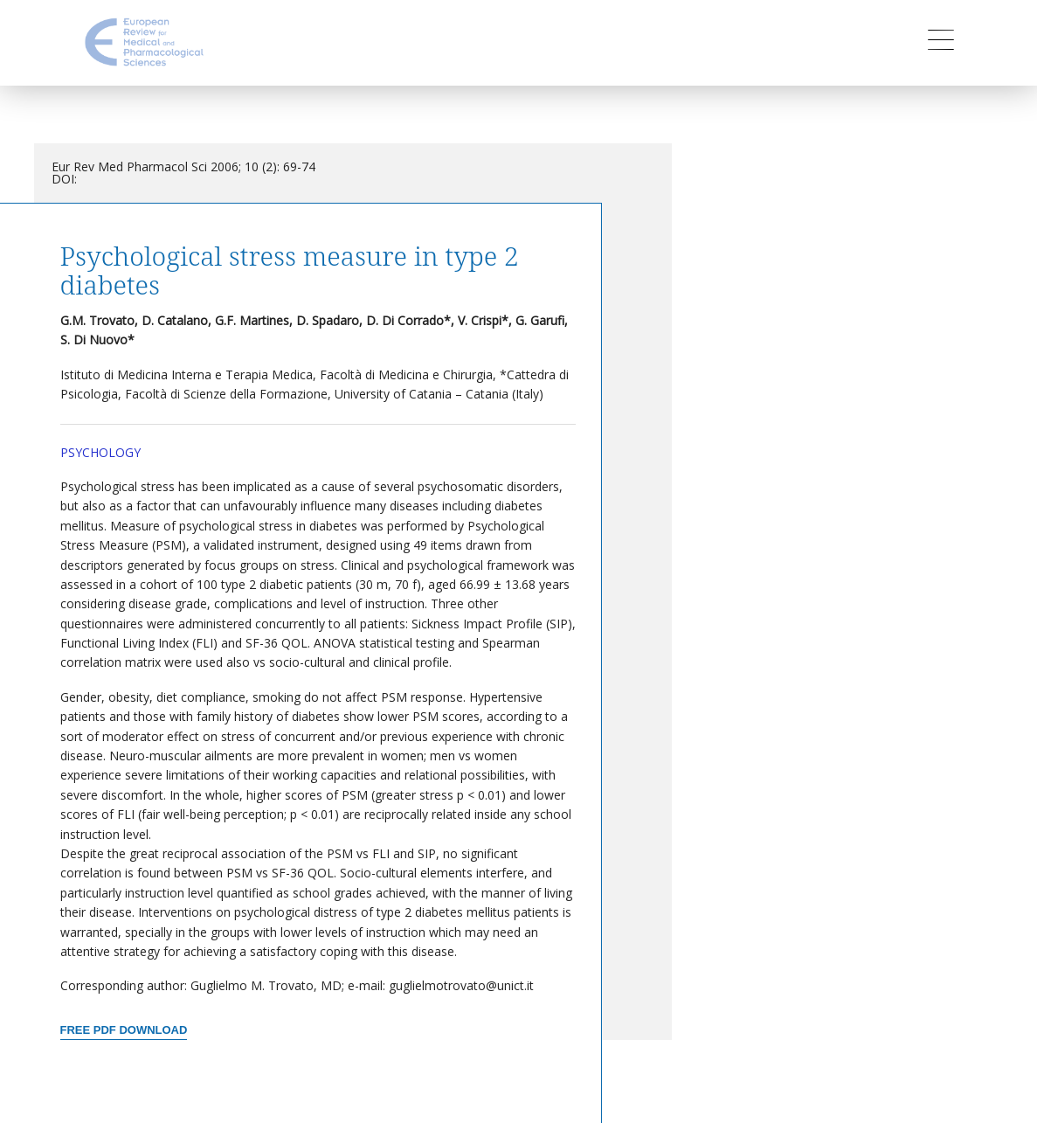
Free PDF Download (124, 1029)
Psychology (100, 452)
